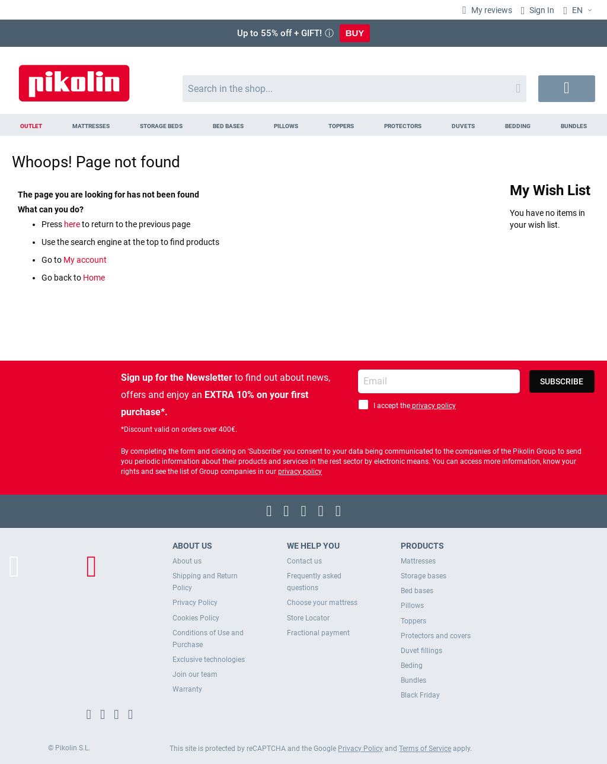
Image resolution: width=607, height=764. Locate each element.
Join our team (195, 674)
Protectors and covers (436, 636)
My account (85, 260)
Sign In (541, 10)
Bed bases (417, 591)
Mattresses (418, 561)
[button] (579, 11)
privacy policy (433, 406)
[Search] (518, 88)
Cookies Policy (195, 618)
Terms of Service (425, 748)
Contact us (304, 561)
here (73, 224)
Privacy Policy (195, 603)
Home (94, 277)
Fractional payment (318, 633)
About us (187, 561)
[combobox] (355, 88)
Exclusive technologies (208, 659)
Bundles (413, 680)
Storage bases (423, 576)
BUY (355, 33)
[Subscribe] (562, 381)
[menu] (303, 125)
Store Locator (308, 618)
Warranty (187, 689)
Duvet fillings (421, 651)
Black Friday (420, 695)
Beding (412, 665)
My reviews (490, 10)
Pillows (412, 605)
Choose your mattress (322, 603)
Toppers (413, 621)
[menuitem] (31, 125)
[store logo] (74, 77)
